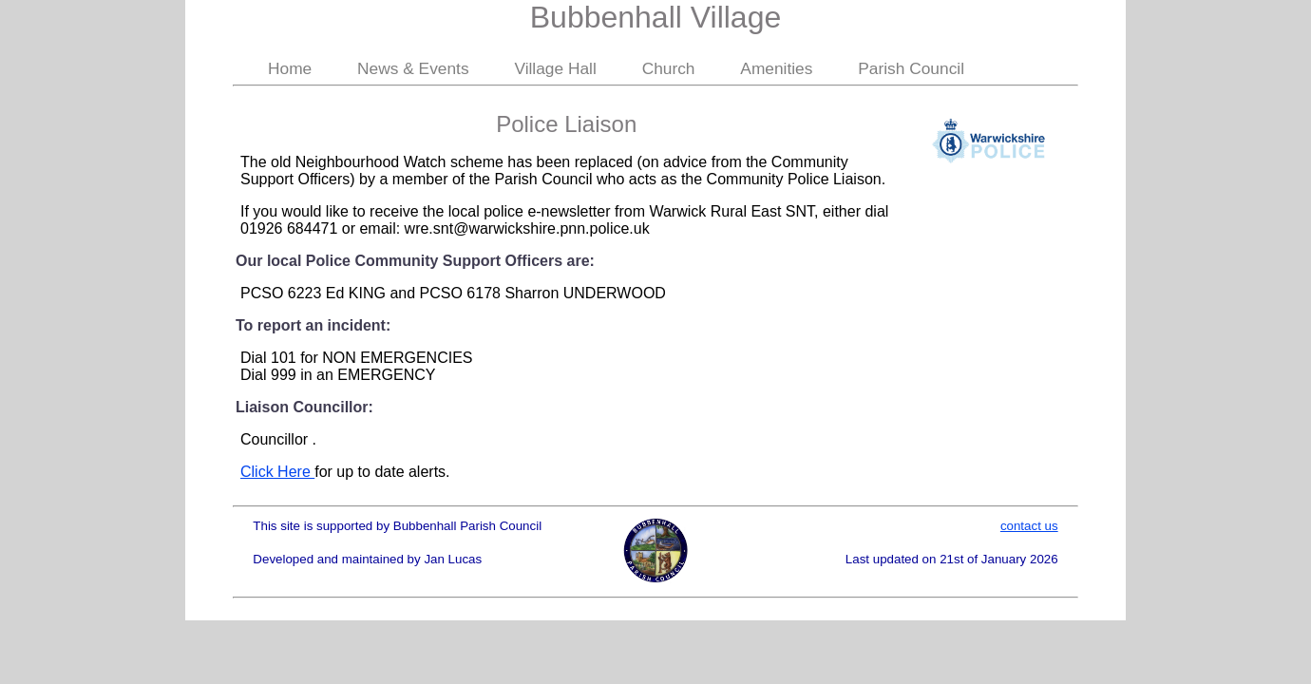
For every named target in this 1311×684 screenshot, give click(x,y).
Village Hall (555, 68)
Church (668, 68)
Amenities (776, 68)
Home (290, 68)
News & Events (413, 68)
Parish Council (911, 68)
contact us (1029, 526)
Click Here (277, 472)
